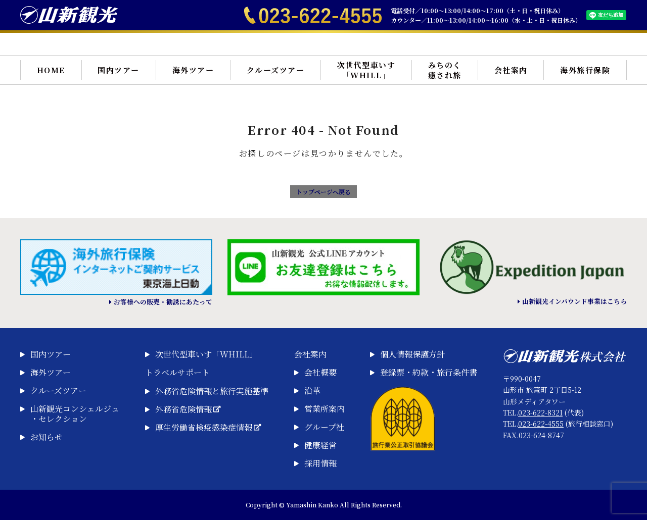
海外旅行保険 (585, 70)
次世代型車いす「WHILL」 (366, 70)
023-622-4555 (541, 424)
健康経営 (320, 445)
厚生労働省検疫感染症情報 (208, 428)
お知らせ (46, 437)
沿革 (312, 391)
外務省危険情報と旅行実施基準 (211, 391)
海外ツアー (193, 70)
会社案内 (511, 70)
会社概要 (320, 373)
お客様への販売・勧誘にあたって (163, 301)
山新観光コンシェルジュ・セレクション (74, 414)
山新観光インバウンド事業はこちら (574, 301)
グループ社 (324, 427)
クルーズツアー (276, 70)
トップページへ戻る (323, 191)
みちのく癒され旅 (444, 70)
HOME (51, 70)
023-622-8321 (540, 412)
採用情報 (320, 463)
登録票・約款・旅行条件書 (428, 373)
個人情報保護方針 (412, 354)
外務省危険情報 (187, 409)
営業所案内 (324, 409)
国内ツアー (119, 70)
